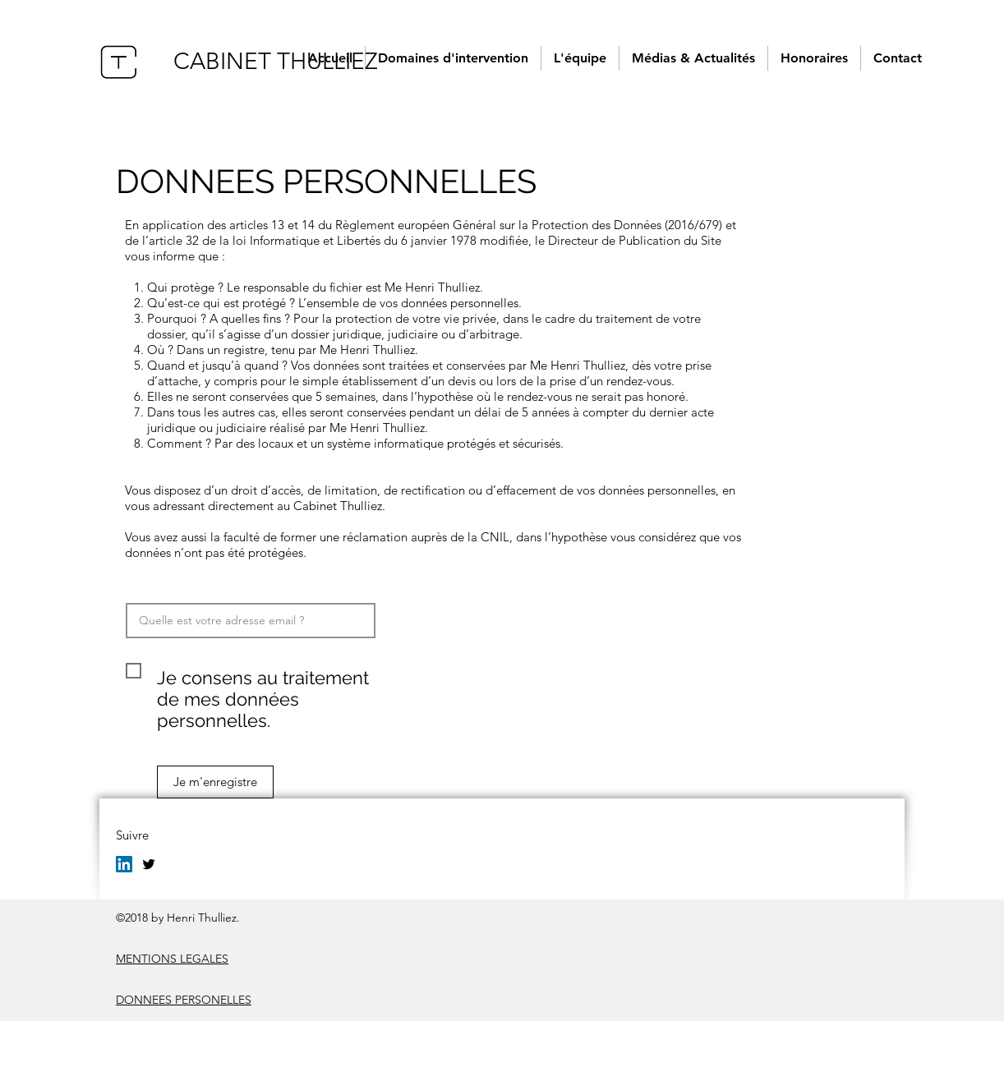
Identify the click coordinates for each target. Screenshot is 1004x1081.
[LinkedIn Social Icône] (124, 864)
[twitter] (148, 864)
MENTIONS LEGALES (172, 958)
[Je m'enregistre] (215, 782)
